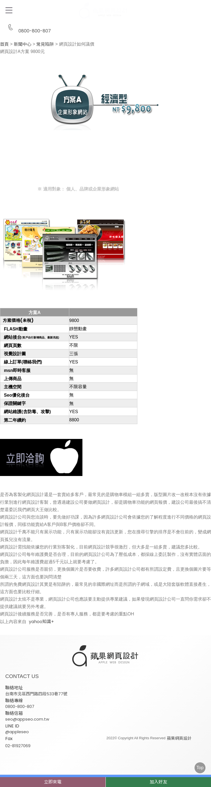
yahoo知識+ (41, 622)
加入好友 (158, 782)
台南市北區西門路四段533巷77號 (36, 693)
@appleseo (17, 731)
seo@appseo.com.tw (27, 719)
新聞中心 (22, 44)
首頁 (4, 44)
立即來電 (53, 782)
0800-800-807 (28, 27)
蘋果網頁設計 (178, 738)
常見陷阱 (45, 44)
